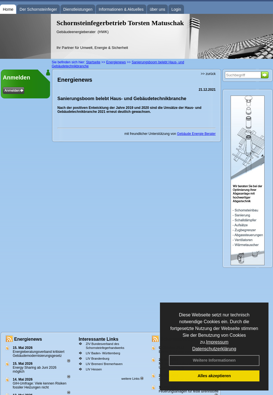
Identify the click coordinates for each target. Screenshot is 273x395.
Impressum (217, 342)
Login (176, 9)
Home (8, 9)
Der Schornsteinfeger (38, 9)
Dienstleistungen (78, 9)
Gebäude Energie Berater (196, 134)
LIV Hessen (94, 369)
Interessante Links (98, 339)
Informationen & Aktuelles (121, 9)
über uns (157, 9)
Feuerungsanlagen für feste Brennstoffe (188, 391)
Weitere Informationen (214, 360)
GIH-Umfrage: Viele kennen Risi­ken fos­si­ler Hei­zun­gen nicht (39, 385)
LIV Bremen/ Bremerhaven (104, 364)
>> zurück (208, 74)
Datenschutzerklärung (214, 348)
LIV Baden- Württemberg (103, 353)
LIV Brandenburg (97, 358)
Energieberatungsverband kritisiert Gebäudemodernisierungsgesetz (38, 354)
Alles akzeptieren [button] (214, 376)
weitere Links (132, 378)
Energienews (28, 339)
